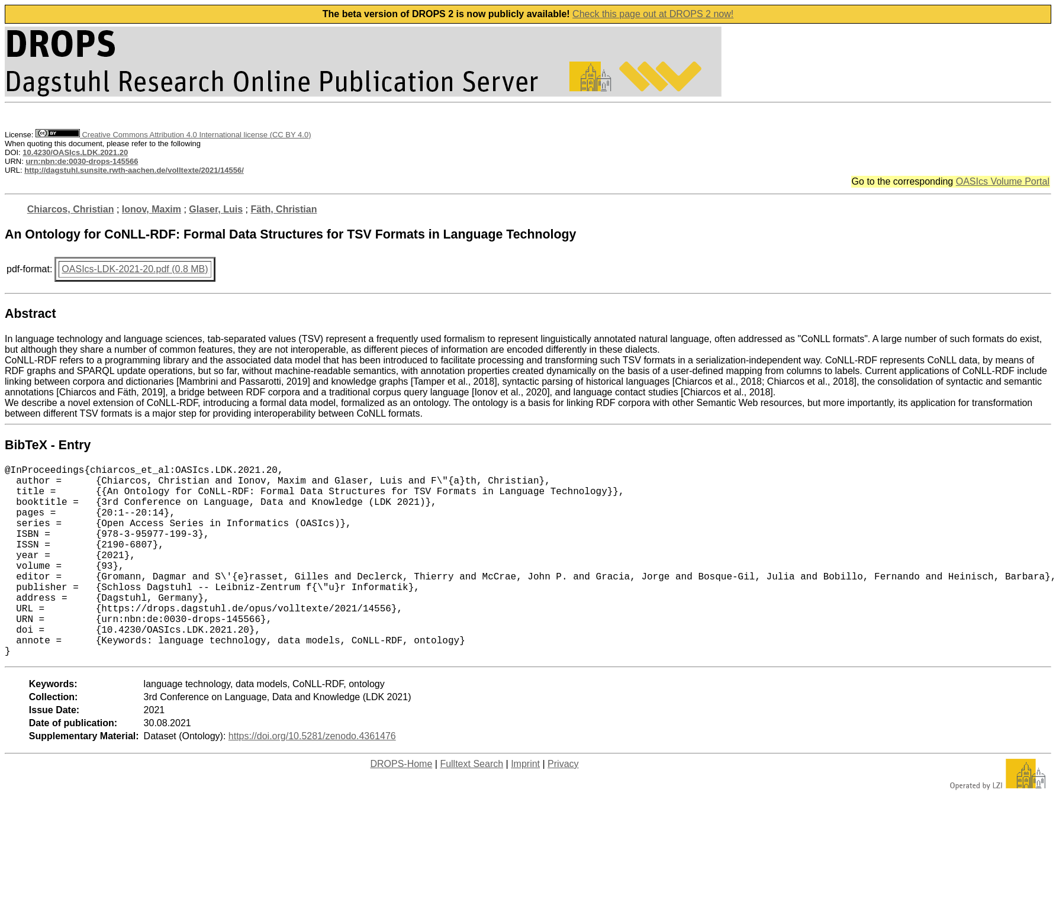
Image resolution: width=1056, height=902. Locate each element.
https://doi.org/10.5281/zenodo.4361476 (312, 779)
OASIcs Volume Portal (1002, 181)
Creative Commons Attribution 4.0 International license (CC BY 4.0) (173, 134)
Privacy (563, 806)
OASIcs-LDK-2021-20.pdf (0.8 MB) (135, 269)
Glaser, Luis (216, 209)
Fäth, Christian (283, 209)
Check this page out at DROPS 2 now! (652, 14)
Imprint (525, 806)
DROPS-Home (401, 806)
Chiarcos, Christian (70, 209)
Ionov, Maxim (151, 209)
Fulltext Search (471, 806)
